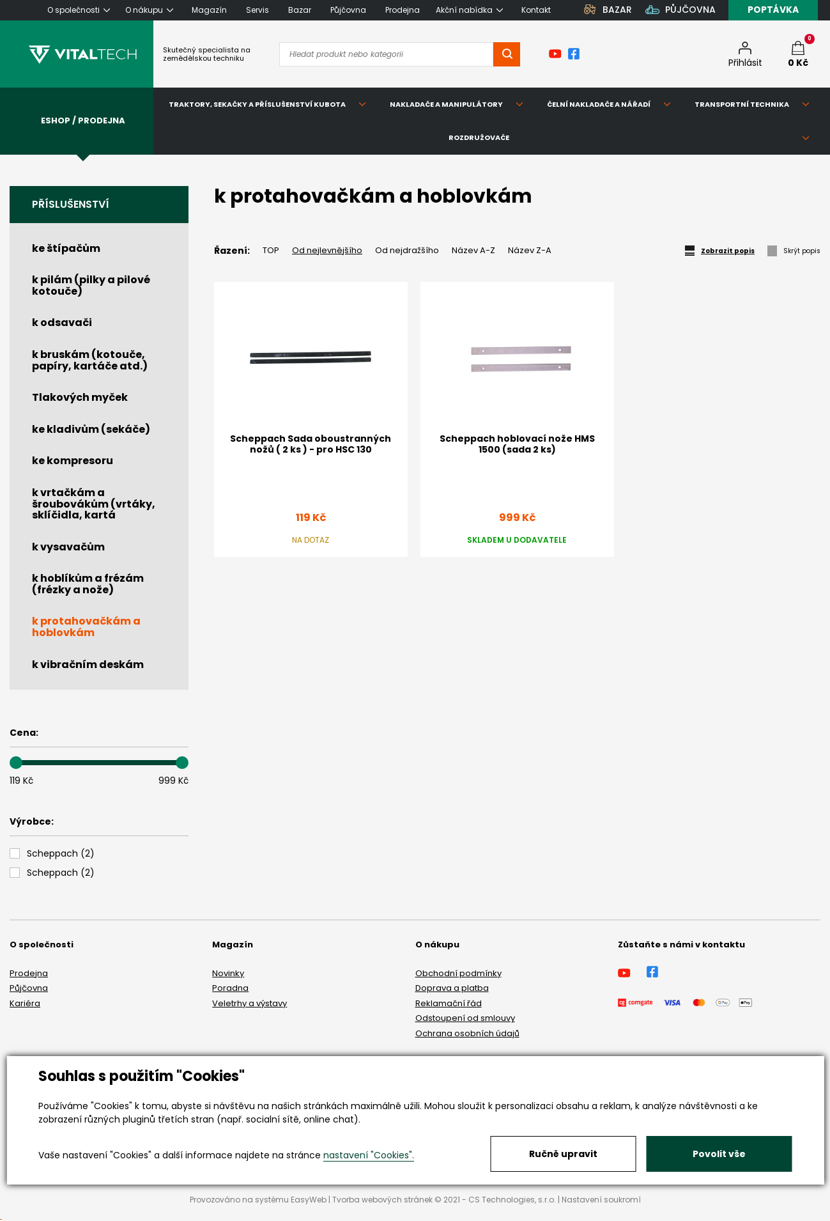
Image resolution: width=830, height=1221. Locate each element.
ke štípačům (66, 248)
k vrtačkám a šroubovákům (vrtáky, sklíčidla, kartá (93, 503)
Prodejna (29, 973)
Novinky (228, 973)
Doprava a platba (452, 988)
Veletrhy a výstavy (249, 1003)
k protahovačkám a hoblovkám (86, 627)
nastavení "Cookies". (368, 1155)
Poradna (230, 988)
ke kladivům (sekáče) (91, 429)
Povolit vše (719, 1153)
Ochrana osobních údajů (467, 1033)
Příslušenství (70, 204)
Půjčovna (29, 988)
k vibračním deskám (88, 664)
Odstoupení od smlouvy (465, 1018)
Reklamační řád (448, 1003)
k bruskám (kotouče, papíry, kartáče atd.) (90, 360)
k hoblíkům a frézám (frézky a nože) (88, 584)
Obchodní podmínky (458, 973)
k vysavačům (68, 547)
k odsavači (62, 322)
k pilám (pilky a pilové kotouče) (91, 285)
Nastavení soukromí (601, 1199)
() (61, 854)
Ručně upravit (563, 1153)
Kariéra (25, 1003)
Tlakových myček (80, 397)
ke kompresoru (72, 460)
